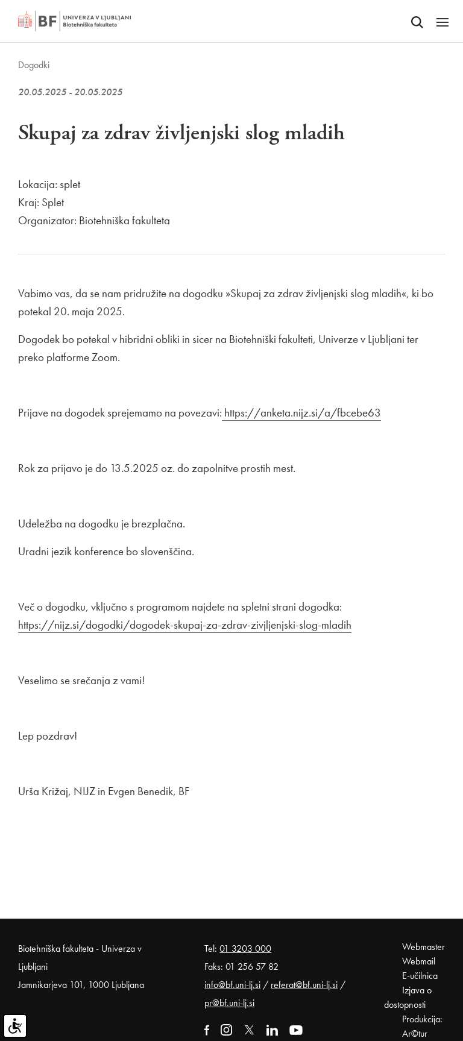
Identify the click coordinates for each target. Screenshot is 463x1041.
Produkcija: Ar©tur (422, 1026)
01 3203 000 (245, 948)
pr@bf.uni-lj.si (229, 1002)
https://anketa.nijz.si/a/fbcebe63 (302, 412)
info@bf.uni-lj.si (232, 984)
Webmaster (423, 946)
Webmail (418, 961)
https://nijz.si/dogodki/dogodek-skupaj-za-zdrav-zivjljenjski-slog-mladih (184, 624)
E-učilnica (420, 975)
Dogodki (33, 64)
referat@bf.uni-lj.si (304, 984)
